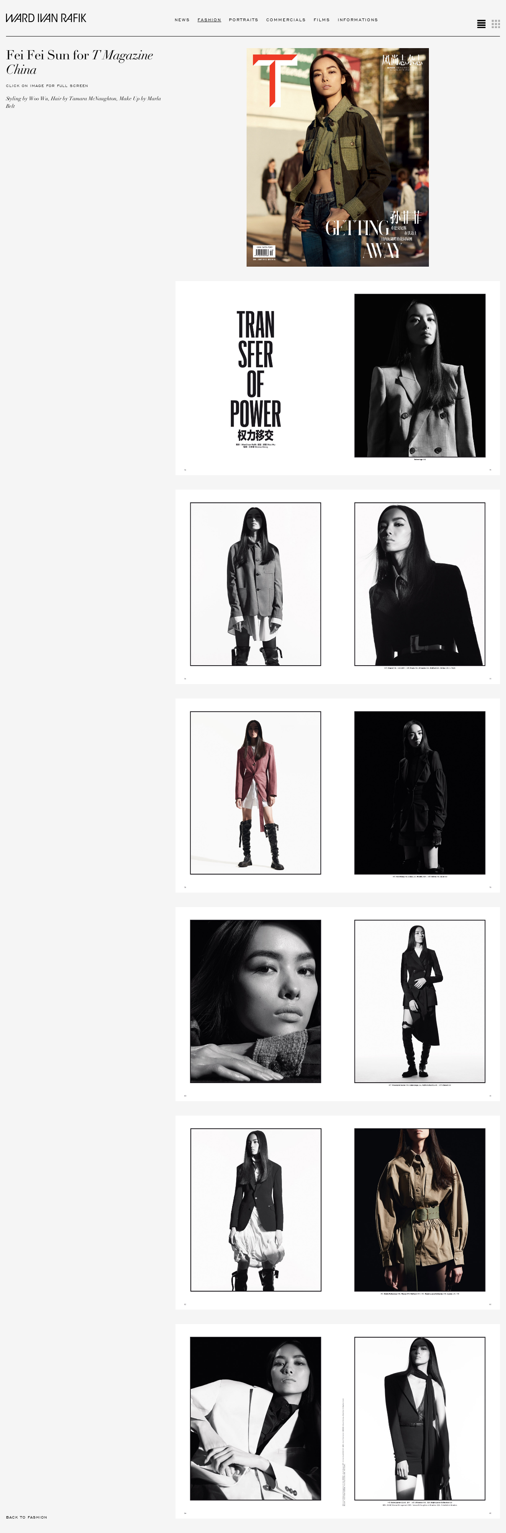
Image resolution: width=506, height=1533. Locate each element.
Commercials (286, 19)
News (182, 19)
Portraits (244, 19)
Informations (358, 19)
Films (322, 19)
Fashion (209, 19)
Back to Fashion (26, 1517)
